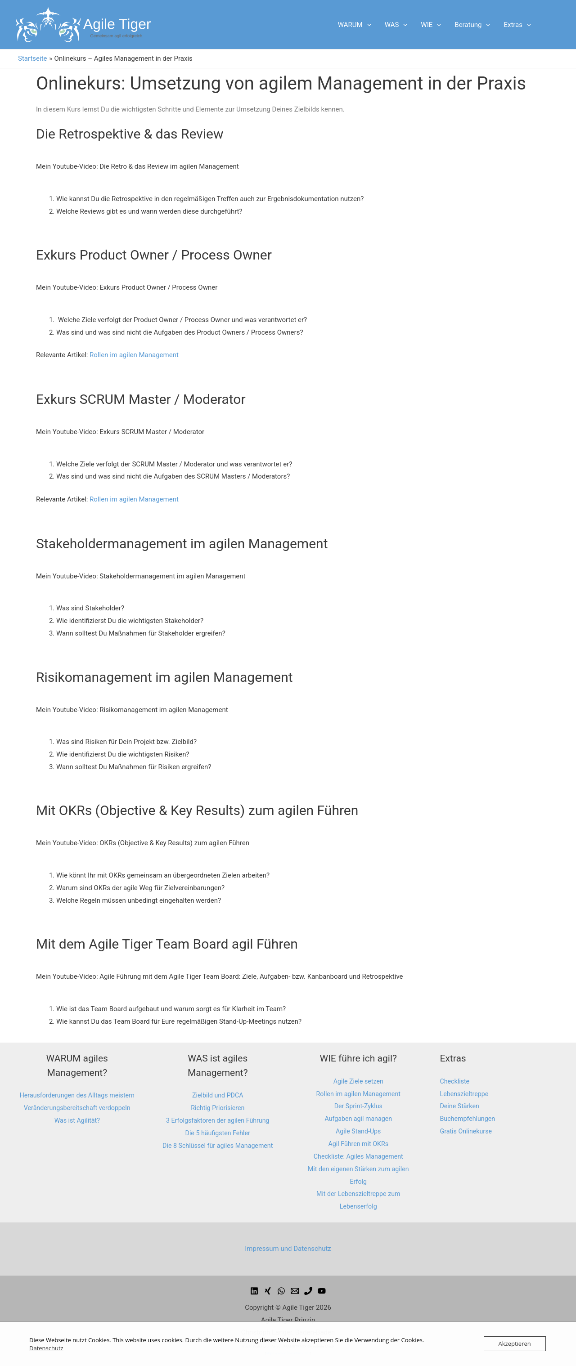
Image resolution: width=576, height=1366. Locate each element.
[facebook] (254, 1291)
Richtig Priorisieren (217, 1108)
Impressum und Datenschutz (288, 1249)
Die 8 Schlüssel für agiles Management (217, 1146)
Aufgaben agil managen (358, 1119)
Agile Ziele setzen (358, 1081)
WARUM (354, 25)
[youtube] (322, 1291)
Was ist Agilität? (77, 1133)
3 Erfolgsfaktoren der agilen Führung (217, 1120)
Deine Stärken (461, 1106)
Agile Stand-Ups (358, 1131)
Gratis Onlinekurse (467, 1131)
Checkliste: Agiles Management (358, 1156)
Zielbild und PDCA (218, 1095)
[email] (295, 1291)
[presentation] (367, 25)
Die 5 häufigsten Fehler (218, 1133)
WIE (431, 25)
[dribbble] (281, 1291)
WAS (396, 25)
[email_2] (308, 1291)
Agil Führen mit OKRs (358, 1144)
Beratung (472, 25)
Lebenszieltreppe (465, 1094)
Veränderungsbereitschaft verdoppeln (77, 1120)
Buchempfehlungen (469, 1119)
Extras (517, 25)
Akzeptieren (515, 1343)
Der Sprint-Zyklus (358, 1106)
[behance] (268, 1291)
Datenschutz (46, 1348)
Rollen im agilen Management (134, 355)
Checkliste (455, 1081)
